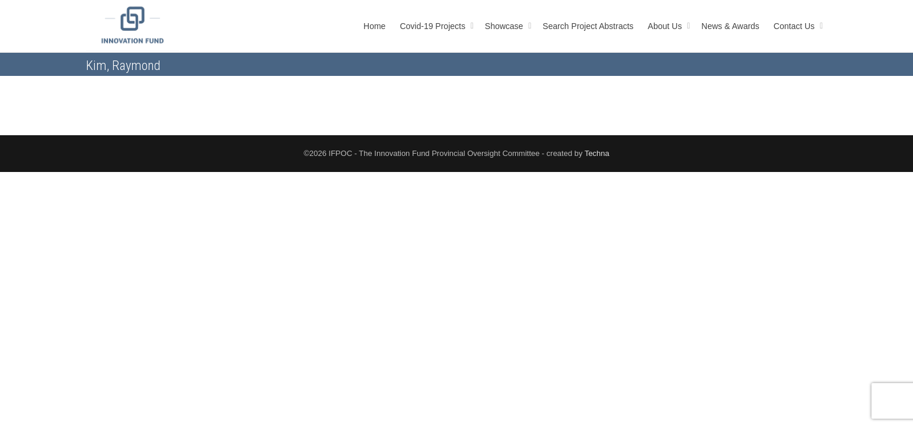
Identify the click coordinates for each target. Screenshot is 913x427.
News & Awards (730, 26)
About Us (666, 26)
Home (374, 26)
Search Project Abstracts (587, 26)
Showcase (505, 26)
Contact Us (795, 26)
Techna (597, 153)
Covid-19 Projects (433, 26)
